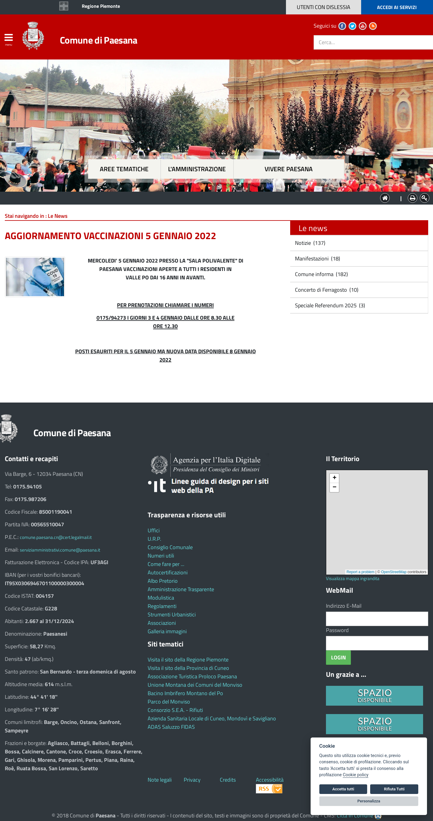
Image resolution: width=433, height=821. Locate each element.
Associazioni (162, 623)
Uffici (154, 530)
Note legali (160, 780)
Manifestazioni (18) (317, 258)
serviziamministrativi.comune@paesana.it (60, 549)
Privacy (192, 780)
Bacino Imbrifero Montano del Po (185, 693)
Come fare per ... (166, 564)
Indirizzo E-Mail (343, 606)
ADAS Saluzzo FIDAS (171, 727)
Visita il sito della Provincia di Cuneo (188, 668)
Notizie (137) (309, 243)
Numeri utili (161, 556)
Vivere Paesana (289, 169)
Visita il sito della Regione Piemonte (188, 659)
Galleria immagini (167, 631)
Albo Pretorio (163, 581)
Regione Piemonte (101, 6)
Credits (228, 780)
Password (337, 630)
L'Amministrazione (212, 197)
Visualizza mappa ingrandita (352, 578)
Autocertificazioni (168, 572)
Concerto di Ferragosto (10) (326, 290)
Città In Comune (355, 815)
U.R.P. (154, 539)
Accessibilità (270, 780)
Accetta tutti (343, 789)
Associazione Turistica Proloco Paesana (192, 676)
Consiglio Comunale (170, 547)
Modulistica (161, 598)
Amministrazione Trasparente (181, 589)
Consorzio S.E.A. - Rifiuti (175, 710)
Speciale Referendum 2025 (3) (329, 305)
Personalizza (369, 801)
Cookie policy (355, 774)
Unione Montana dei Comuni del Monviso (195, 685)
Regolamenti (162, 606)
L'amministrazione (197, 169)
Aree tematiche (124, 169)
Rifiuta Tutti (394, 789)
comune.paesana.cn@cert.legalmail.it (56, 537)
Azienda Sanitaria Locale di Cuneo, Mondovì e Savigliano (212, 718)
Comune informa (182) (321, 274)
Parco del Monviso (169, 702)
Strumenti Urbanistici (172, 614)
